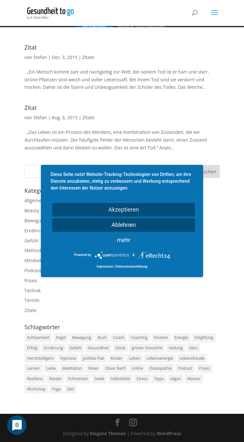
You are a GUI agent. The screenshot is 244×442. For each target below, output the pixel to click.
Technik (32, 290)
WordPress (169, 433)
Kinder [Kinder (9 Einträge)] (117, 358)
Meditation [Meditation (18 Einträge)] (72, 368)
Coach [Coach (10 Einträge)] (119, 337)
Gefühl (31, 241)
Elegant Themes (108, 433)
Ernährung (35, 230)
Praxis (30, 280)
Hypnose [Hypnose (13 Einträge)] (68, 358)
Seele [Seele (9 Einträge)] (99, 378)
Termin (31, 300)
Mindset (33, 260)
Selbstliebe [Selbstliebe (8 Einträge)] (120, 378)
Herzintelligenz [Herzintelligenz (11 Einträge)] (40, 358)
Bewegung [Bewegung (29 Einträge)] (81, 337)
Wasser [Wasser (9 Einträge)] (194, 378)
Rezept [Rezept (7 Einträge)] (55, 378)
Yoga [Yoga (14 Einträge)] (56, 389)
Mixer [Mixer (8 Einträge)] (93, 368)
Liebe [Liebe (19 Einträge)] (51, 368)
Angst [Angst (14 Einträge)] (61, 337)
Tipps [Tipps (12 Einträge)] (159, 378)
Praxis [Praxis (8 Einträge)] (204, 368)
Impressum (105, 267)
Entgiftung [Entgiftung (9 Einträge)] (203, 337)
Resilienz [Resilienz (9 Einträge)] (35, 378)
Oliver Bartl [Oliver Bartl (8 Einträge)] (115, 368)
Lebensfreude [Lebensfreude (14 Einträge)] (191, 358)
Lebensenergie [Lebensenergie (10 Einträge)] (159, 358)
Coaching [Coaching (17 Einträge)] (139, 337)
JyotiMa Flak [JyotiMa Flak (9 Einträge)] (93, 358)
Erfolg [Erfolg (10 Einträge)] (32, 348)
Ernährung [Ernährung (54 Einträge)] (53, 348)
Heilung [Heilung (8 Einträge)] (176, 348)
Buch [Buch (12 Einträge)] (102, 337)
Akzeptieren (123, 209)
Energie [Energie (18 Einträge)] (181, 337)
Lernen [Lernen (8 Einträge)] (33, 368)
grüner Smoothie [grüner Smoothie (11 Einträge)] (147, 348)
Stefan (40, 57)
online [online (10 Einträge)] (137, 368)
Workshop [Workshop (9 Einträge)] (36, 389)
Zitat (30, 47)
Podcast (32, 270)
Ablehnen (123, 224)
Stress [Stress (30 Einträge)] (142, 378)
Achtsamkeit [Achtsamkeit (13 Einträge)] (38, 337)
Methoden (35, 250)
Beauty (31, 210)
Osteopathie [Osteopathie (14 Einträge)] (161, 368)
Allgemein (34, 200)
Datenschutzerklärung (131, 267)
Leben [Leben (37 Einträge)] (134, 358)
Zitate (88, 57)
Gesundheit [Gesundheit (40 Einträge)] (98, 348)
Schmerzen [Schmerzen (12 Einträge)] (78, 378)
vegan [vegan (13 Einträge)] (175, 378)
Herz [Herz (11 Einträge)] (193, 348)
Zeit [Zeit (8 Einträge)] (70, 389)
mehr (123, 240)
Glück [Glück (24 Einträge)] (120, 348)
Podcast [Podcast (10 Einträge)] (185, 368)
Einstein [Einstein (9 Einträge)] (161, 337)
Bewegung (35, 220)
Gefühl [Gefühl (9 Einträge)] (75, 348)
